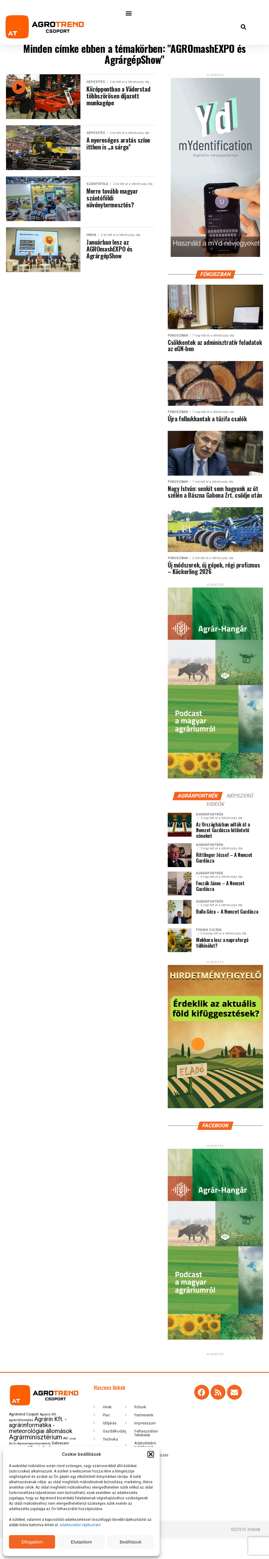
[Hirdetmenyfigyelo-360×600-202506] (215, 1127)
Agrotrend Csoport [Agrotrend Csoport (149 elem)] (24, 1435)
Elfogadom (32, 1541)
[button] (151, 1454)
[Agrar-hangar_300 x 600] (215, 798)
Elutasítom (81, 1541)
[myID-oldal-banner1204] (215, 266)
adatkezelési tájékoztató (81, 1525)
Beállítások (131, 1541)
